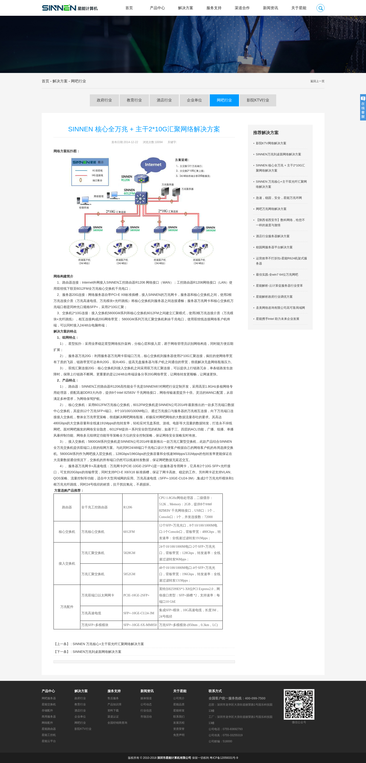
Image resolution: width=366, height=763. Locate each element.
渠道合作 (242, 8)
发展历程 (179, 722)
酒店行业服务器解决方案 (273, 236)
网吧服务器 (49, 698)
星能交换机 (49, 704)
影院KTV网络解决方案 (271, 143)
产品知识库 (114, 704)
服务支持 (214, 8)
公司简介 (179, 698)
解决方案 (185, 8)
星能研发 (179, 710)
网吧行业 (78, 81)
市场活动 (146, 716)
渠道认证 (113, 716)
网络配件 (47, 722)
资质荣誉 (179, 729)
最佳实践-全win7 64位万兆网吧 (277, 274)
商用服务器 (49, 716)
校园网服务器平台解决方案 (274, 247)
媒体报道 (146, 698)
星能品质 (179, 704)
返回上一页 (317, 81)
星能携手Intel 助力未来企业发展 (277, 319)
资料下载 (113, 710)
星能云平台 (49, 741)
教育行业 (134, 100)
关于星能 (298, 8)
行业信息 (146, 710)
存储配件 (47, 710)
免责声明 (179, 735)
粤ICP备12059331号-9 (224, 757)
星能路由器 (49, 729)
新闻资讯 (270, 8)
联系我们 (179, 716)
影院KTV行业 (258, 100)
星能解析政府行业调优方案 (274, 296)
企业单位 (194, 100)
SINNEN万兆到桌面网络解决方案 (97, 652)
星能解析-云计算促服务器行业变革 (279, 285)
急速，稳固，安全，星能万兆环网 (279, 198)
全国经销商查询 (117, 722)
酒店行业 (164, 100)
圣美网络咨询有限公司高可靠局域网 (280, 307)
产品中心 (157, 8)
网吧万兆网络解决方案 (271, 209)
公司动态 (146, 704)
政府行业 (104, 100)
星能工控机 (49, 735)
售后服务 (113, 698)
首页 (129, 8)
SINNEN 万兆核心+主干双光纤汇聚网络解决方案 (108, 644)
